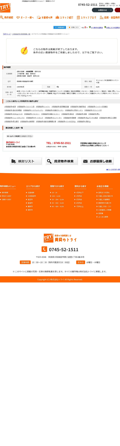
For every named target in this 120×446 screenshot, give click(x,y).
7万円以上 (80, 206)
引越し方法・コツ (104, 206)
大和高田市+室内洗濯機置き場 (46, 121)
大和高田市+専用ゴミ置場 (107, 118)
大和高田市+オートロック (34, 118)
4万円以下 (80, 192)
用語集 (100, 213)
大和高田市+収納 (81, 114)
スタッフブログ (88, 17)
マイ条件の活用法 (97, 27)
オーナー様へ (27, 17)
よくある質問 (103, 217)
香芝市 (30, 199)
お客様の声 (46, 17)
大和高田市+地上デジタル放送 (88, 118)
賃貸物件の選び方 (104, 203)
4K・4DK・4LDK (58, 206)
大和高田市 (32, 196)
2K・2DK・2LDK (58, 199)
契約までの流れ (104, 192)
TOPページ (7, 34)
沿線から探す (6, 199)
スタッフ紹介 (66, 17)
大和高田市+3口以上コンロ (13, 114)
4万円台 (79, 196)
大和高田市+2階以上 (84, 121)
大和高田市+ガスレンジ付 (93, 110)
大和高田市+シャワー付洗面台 (97, 106)
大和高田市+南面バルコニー (50, 114)
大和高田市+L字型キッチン (74, 110)
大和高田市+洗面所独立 (78, 106)
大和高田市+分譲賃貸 (27, 121)
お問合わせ (102, 10)
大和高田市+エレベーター (53, 118)
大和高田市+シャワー (43, 106)
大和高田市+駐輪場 (69, 118)
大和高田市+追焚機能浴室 (60, 106)
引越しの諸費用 (104, 199)
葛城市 (30, 203)
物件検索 (8, 17)
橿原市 (30, 206)
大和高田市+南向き (67, 114)
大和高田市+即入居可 (11, 121)
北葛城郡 (31, 192)
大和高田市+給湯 (10, 106)
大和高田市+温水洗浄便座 (13, 110)
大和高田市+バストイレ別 (25, 106)
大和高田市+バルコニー (32, 114)
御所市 (30, 210)
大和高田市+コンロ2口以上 (67, 121)
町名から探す (6, 196)
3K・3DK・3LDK (58, 203)
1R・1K (54, 192)
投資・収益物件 (112, 17)
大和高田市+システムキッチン (33, 110)
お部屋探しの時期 (104, 210)
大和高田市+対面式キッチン (54, 110)
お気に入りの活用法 (113, 27)
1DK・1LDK (56, 196)
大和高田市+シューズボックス (14, 118)
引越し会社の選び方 (105, 196)
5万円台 (79, 199)
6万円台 (79, 203)
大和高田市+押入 (94, 114)
